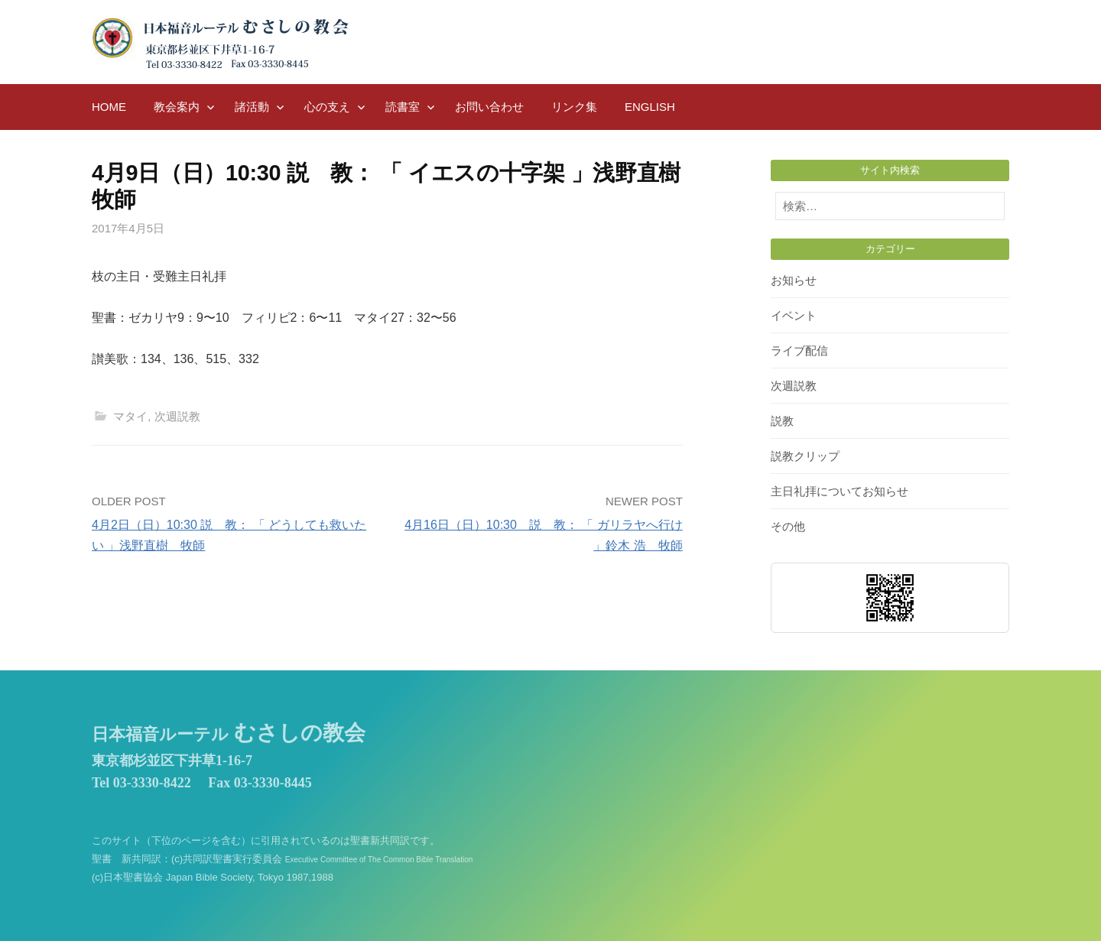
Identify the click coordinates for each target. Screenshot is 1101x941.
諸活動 (252, 106)
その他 (788, 526)
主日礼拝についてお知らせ (839, 491)
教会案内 (177, 106)
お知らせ (794, 280)
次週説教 (177, 416)
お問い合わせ (489, 106)
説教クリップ (805, 455)
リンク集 (574, 106)
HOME (109, 106)
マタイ (130, 416)
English (650, 106)
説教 (782, 420)
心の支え (327, 106)
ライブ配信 (799, 350)
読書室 (402, 106)
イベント (794, 315)
